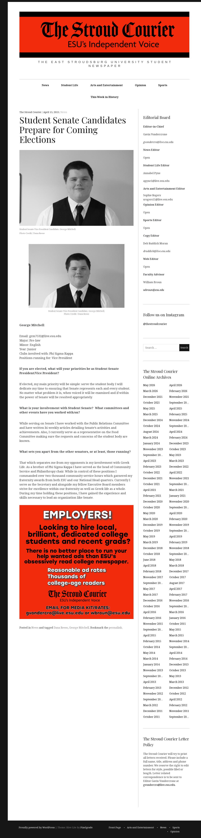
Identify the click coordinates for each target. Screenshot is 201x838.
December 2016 (152, 600)
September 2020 (179, 507)
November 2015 (153, 623)
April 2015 (149, 635)
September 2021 (179, 484)
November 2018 (179, 548)
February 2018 (152, 571)
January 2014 (151, 664)
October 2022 (151, 472)
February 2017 (178, 594)
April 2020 (175, 513)
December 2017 (179, 571)
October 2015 (177, 623)
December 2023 (179, 443)
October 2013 (177, 670)
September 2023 (153, 455)
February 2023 (152, 466)
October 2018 (151, 554)
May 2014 (149, 653)
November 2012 (153, 693)
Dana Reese (61, 627)
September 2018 (179, 554)
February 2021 (152, 495)
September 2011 (179, 717)
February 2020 (178, 519)
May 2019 (149, 536)
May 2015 (175, 629)
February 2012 (178, 705)
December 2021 (152, 478)
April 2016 (149, 612)
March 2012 (150, 705)
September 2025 (179, 402)
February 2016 (152, 618)
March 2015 (176, 635)
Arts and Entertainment (106, 85)
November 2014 (179, 641)
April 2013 (149, 682)
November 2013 (153, 670)
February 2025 (178, 414)
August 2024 (150, 431)
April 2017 (175, 589)
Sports (162, 85)
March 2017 (150, 594)
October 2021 (151, 484)
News (45, 85)
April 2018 (149, 565)
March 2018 (176, 565)
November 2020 (179, 501)
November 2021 (179, 478)
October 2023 (177, 449)
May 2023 (175, 455)
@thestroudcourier (155, 324)
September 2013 (153, 676)
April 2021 (149, 490)
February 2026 (178, 391)
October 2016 (151, 606)
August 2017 (176, 583)
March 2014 (150, 658)
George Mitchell (79, 627)
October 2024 (151, 426)
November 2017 (153, 577)
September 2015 (153, 629)
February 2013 (152, 687)
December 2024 (152, 420)
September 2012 (153, 699)
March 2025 (150, 414)
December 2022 (179, 466)
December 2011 (152, 711)
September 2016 (179, 606)
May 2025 (149, 408)
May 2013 (175, 676)
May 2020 (149, 513)
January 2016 (177, 618)
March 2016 (176, 612)
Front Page (115, 827)
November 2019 (179, 525)
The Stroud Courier (30, 112)
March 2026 (150, 391)
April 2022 (175, 472)
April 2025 (175, 408)
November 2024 (179, 420)
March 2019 (150, 542)
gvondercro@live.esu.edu (159, 785)
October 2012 (177, 693)
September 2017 (153, 583)
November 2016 (179, 600)
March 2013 (176, 682)
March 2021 (176, 490)
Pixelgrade (86, 827)
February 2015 (152, 641)
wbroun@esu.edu (153, 290)
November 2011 (179, 711)
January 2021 (177, 495)
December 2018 (152, 548)
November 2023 (153, 449)
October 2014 (151, 647)
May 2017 (149, 589)
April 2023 (149, 461)
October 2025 (151, 402)
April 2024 (175, 431)
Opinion (140, 85)
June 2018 (149, 559)
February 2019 (178, 542)
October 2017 (177, 577)
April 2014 (175, 653)
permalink (115, 627)
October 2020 (151, 507)
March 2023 (176, 461)
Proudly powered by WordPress (37, 827)
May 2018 (175, 559)
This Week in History (104, 97)
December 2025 (152, 397)
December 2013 (179, 664)
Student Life (69, 85)
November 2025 (179, 397)
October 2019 (151, 530)
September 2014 (179, 647)
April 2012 (175, 699)
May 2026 (149, 385)
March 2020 (150, 519)
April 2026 (175, 385)
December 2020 (152, 501)
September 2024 (179, 426)
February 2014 (178, 658)
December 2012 (179, 687)
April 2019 (175, 536)
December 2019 (152, 525)
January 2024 (151, 443)
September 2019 (179, 530)
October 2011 (151, 717)
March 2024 (150, 437)
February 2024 (178, 437)
